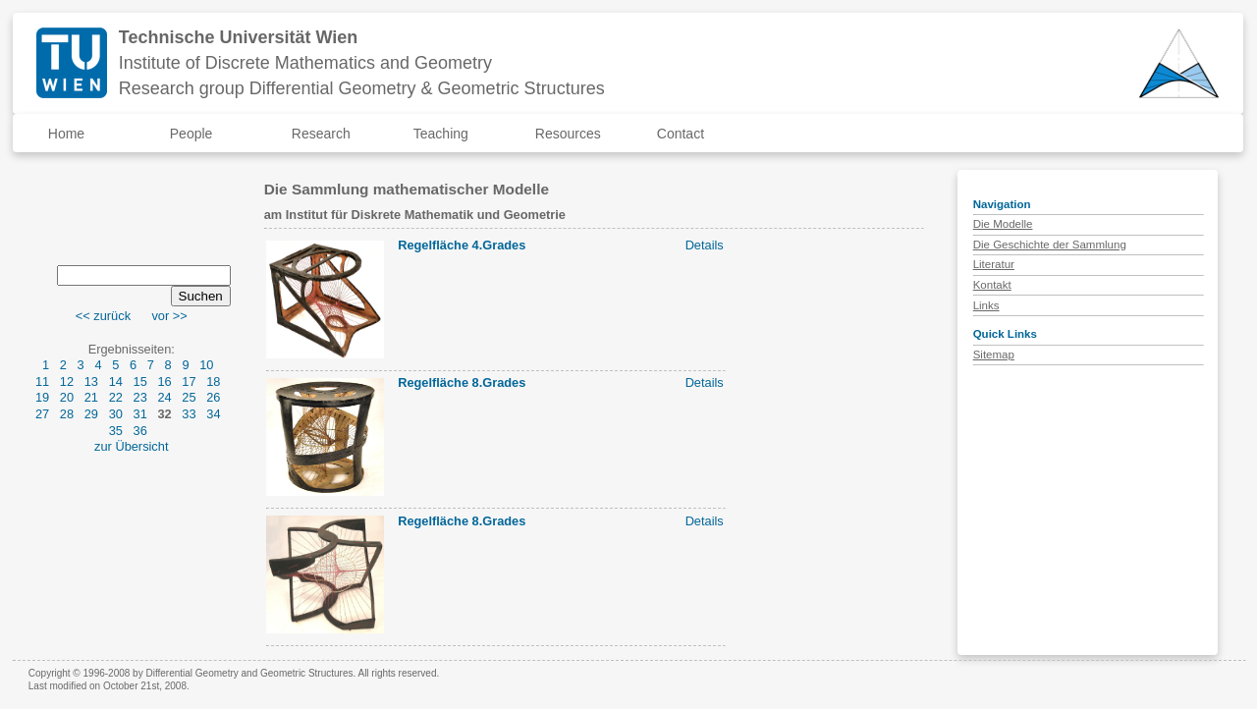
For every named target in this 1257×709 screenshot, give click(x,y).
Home (66, 133)
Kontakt (992, 285)
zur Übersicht (131, 446)
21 (91, 397)
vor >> (169, 315)
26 (213, 397)
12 (67, 381)
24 (164, 397)
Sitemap (993, 354)
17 (188, 381)
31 (140, 414)
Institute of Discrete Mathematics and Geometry (305, 63)
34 (213, 414)
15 (140, 381)
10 (206, 364)
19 (42, 397)
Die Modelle (1003, 224)
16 (164, 381)
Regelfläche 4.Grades (461, 245)
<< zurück (103, 315)
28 (67, 414)
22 (116, 397)
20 (67, 397)
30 (116, 414)
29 (91, 414)
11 (42, 381)
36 (140, 430)
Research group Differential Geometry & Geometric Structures (362, 88)
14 (116, 381)
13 (91, 381)
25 (188, 397)
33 (188, 414)
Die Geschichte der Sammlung (1049, 244)
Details (704, 245)
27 (42, 414)
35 (116, 430)
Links (986, 305)
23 (140, 397)
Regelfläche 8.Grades (461, 382)
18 (213, 381)
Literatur (993, 264)
